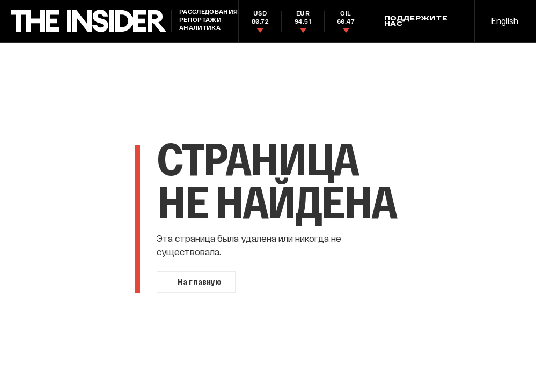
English (504, 21)
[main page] (88, 21)
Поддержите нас (416, 21)
